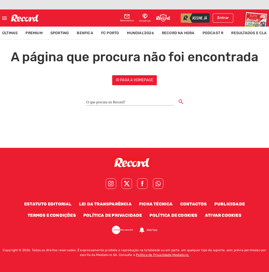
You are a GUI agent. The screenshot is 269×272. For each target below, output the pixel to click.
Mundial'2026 (140, 33)
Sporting (59, 33)
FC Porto (110, 33)
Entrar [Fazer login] (223, 18)
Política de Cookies (173, 215)
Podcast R (213, 33)
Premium (33, 33)
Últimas (10, 33)
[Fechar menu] (4, 18)
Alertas (152, 230)
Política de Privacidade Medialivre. (162, 255)
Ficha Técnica (156, 204)
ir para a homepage (134, 80)
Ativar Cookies (223, 215)
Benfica (85, 33)
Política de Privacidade (112, 215)
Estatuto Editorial (48, 204)
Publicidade (229, 204)
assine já (199, 18)
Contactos (193, 204)
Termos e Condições (52, 215)
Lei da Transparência (105, 204)
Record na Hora (178, 33)
